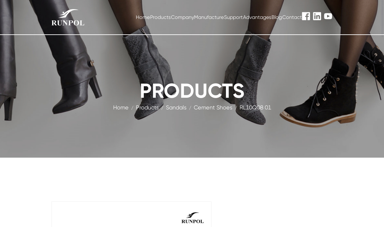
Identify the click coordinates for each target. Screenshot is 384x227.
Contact (292, 17)
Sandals (176, 107)
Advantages (257, 17)
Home (143, 17)
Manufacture (209, 17)
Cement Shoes (213, 107)
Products (160, 17)
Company (182, 17)
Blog (276, 17)
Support (233, 17)
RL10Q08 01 (255, 107)
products (147, 107)
